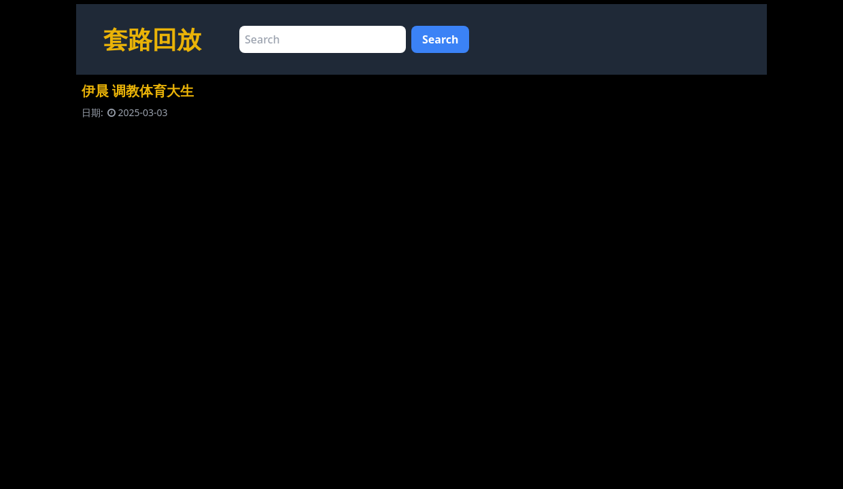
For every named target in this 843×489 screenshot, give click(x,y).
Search (440, 39)
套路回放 (152, 39)
